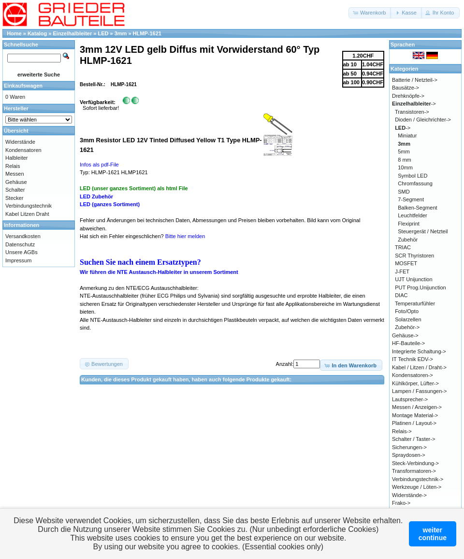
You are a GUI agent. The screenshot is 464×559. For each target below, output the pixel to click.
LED (103, 33)
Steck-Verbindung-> (415, 463)
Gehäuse (16, 182)
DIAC (401, 295)
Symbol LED (412, 176)
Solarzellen (408, 319)
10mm (405, 167)
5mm (403, 151)
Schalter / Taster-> (413, 439)
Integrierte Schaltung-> (419, 351)
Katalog (37, 33)
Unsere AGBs (21, 252)
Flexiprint (409, 224)
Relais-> (402, 431)
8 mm (404, 160)
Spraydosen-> (408, 455)
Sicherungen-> (409, 447)
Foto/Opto (407, 311)
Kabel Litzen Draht (27, 214)
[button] (370, 12)
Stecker (14, 198)
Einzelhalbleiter (72, 33)
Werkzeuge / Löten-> (416, 487)
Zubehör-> (407, 327)
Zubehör (408, 239)
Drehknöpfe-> (408, 96)
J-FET (402, 271)
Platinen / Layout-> (414, 423)
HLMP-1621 (147, 33)
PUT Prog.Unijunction (420, 287)
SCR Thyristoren (414, 255)
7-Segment (411, 199)
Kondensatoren (23, 150)
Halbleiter (16, 158)
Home (14, 33)
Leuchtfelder (412, 215)
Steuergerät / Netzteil (423, 231)
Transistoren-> (412, 112)
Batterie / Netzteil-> (414, 80)
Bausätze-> (405, 88)
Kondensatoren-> (412, 375)
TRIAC (403, 247)
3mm (121, 33)
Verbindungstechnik (28, 206)
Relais (12, 166)
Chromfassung (415, 183)
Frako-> (401, 503)
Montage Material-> (415, 415)
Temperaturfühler (415, 303)
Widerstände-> (409, 495)
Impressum (18, 260)
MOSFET (406, 263)
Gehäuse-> (405, 335)
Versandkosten (23, 236)
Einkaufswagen (23, 86)
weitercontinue (433, 534)
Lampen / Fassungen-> (419, 391)
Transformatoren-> (414, 471)
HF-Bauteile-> (408, 343)
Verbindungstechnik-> (417, 479)
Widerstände (20, 142)
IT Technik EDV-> (412, 359)
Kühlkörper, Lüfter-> (415, 383)
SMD (403, 192)
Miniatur (407, 135)
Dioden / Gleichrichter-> (423, 119)
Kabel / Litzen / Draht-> (419, 367)
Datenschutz (20, 244)
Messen (14, 174)
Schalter (15, 190)
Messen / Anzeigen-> (417, 407)
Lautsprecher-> (410, 399)
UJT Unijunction (413, 279)
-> (414, 103)
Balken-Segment (417, 208)
